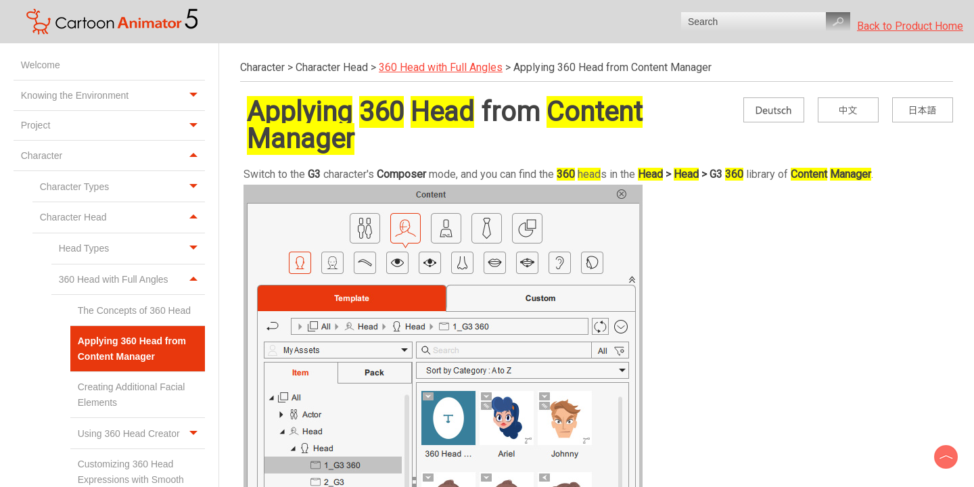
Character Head (122, 217)
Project (113, 126)
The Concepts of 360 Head (135, 310)
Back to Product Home (910, 26)
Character (113, 155)
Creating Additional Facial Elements (131, 394)
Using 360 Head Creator (141, 433)
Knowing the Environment (113, 95)
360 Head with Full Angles (132, 279)
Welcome (42, 65)
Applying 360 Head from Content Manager (132, 348)
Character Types (122, 186)
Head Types (132, 248)
